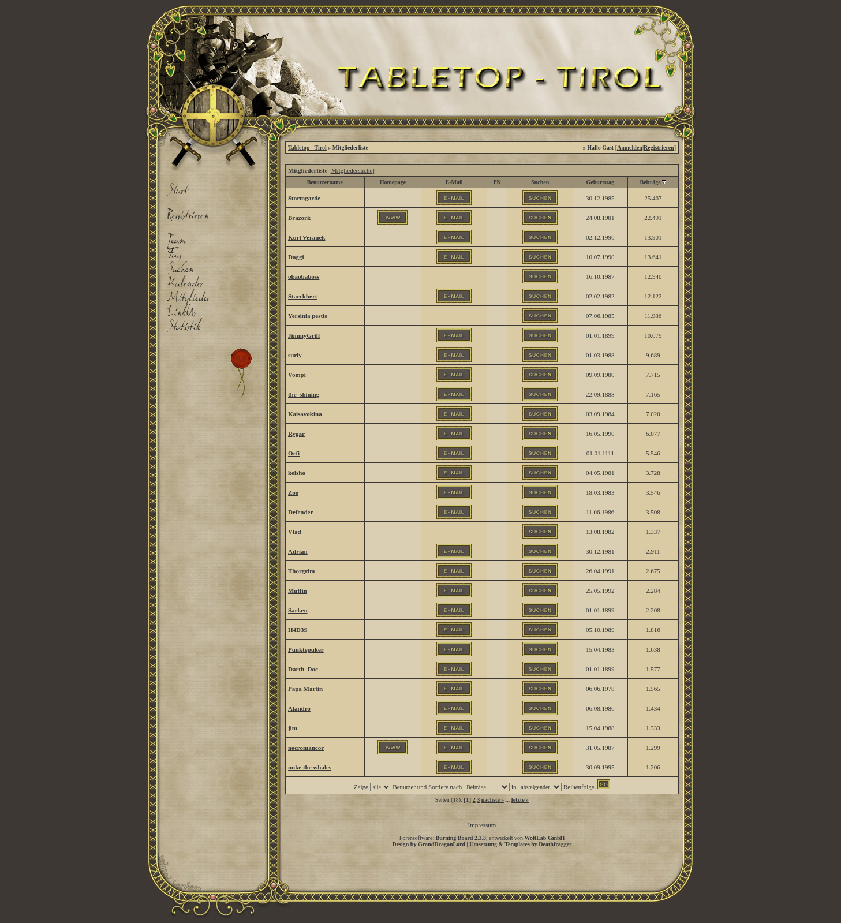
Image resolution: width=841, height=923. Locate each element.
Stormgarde (304, 198)
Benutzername (325, 182)
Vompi (297, 374)
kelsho (296, 472)
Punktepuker (306, 649)
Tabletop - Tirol (307, 147)
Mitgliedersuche (351, 170)
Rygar (296, 433)
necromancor (306, 747)
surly (295, 355)
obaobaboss (303, 276)
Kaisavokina (305, 413)
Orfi (294, 453)
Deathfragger (555, 844)
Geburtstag (600, 182)
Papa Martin (305, 688)
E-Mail (454, 182)
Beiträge (650, 182)
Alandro (299, 708)
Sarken (298, 610)
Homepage (393, 182)
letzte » (520, 800)
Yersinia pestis (307, 315)
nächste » (492, 800)
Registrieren (659, 147)
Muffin (297, 590)
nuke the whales (309, 767)
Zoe (293, 492)
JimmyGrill (304, 335)
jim (292, 727)
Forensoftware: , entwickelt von (482, 838)
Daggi (296, 256)
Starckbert (302, 296)
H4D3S (298, 629)
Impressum (482, 824)
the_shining (303, 394)
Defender (300, 512)
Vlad (294, 531)
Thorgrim (301, 570)
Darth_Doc (303, 669)
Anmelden (629, 147)
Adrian (298, 551)
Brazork (299, 217)
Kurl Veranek (306, 237)
